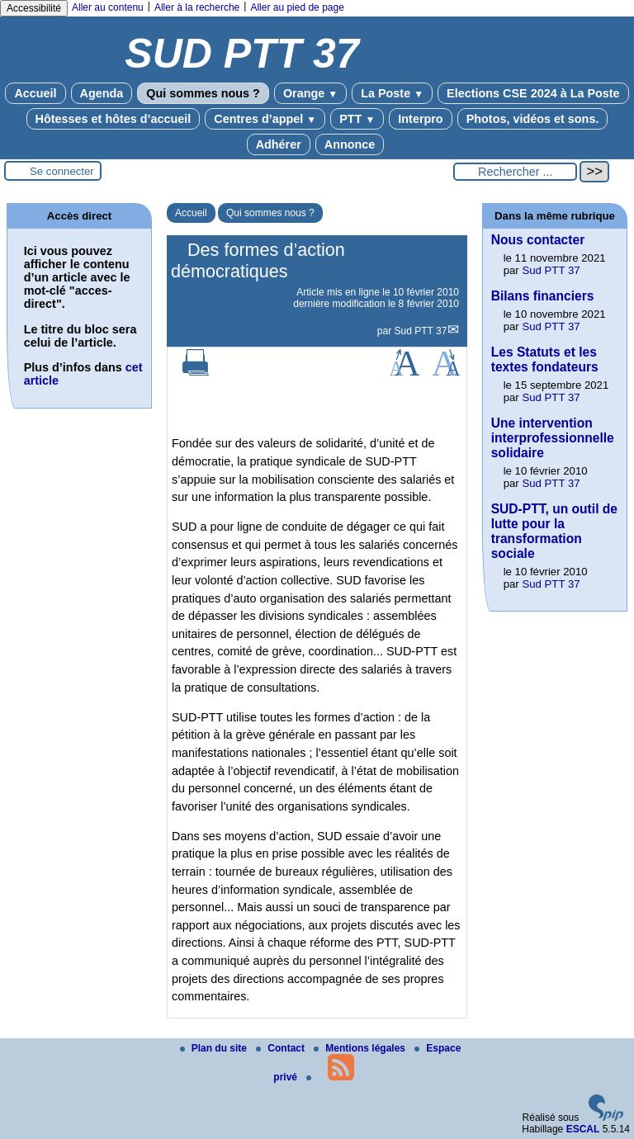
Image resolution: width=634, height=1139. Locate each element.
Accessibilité (34, 8)
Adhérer (278, 144)
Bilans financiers (542, 296)
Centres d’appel (265, 118)
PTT (357, 118)
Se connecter (62, 171)
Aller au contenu (108, 7)
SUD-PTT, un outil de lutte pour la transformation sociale (554, 531)
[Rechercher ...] (515, 172)
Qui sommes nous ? (203, 93)
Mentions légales (361, 1048)
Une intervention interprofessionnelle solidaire (552, 438)
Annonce (350, 144)
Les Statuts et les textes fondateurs (545, 359)
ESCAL (583, 1129)
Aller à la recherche (196, 7)
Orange (310, 93)
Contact (281, 1048)
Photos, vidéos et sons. (532, 118)
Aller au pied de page (296, 7)
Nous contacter (538, 240)
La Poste (392, 93)
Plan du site (215, 1048)
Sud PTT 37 (421, 331)
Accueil (35, 93)
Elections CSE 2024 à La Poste (533, 93)
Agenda (102, 93)
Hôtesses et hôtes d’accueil (113, 118)
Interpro (420, 118)
